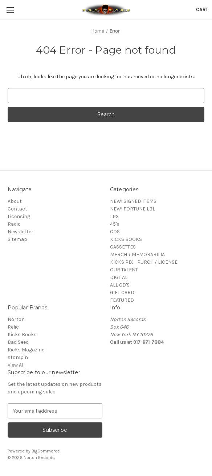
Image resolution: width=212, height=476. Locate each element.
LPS (114, 216)
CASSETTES (123, 247)
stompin (18, 357)
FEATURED (122, 300)
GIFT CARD (122, 292)
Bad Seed (18, 342)
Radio (14, 224)
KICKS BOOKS (126, 239)
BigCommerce (46, 451)
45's (114, 224)
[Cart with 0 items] (202, 9)
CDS (115, 232)
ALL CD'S (120, 285)
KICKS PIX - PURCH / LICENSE (144, 262)
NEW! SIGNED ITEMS (133, 201)
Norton (16, 319)
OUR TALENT (124, 270)
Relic (13, 327)
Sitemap (17, 239)
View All (16, 365)
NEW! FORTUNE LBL (132, 209)
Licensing (19, 216)
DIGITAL (118, 277)
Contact (17, 209)
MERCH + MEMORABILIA (137, 254)
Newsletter (20, 232)
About (15, 201)
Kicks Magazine (26, 350)
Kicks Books (22, 334)
